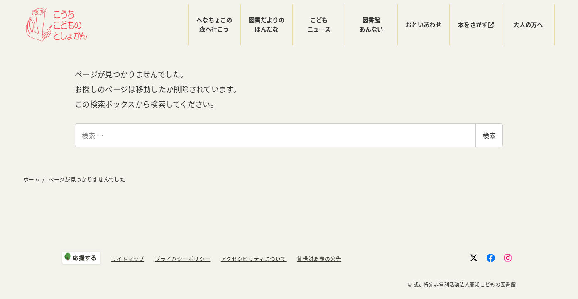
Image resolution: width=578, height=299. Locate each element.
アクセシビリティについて (254, 258)
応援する (84, 257)
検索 (489, 135)
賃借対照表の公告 (319, 258)
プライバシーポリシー (182, 258)
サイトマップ (127, 258)
